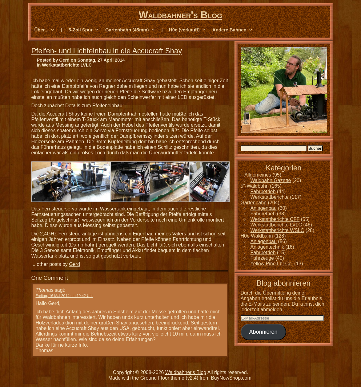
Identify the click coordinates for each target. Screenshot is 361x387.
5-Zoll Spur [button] (84, 30)
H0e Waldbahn (257, 235)
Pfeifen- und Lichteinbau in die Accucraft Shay (106, 51)
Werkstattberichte (270, 197)
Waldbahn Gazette (271, 180)
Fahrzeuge (262, 258)
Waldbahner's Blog (180, 14)
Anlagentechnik (267, 247)
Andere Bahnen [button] (232, 30)
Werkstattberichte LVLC (67, 65)
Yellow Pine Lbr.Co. (272, 263)
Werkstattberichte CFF (275, 219)
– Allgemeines (256, 174)
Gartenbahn (254, 202)
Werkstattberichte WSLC (277, 230)
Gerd (74, 264)
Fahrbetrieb (263, 191)
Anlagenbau (264, 208)
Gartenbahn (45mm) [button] (130, 30)
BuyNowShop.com (231, 378)
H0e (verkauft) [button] (187, 30)
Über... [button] (44, 30)
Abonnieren (263, 332)
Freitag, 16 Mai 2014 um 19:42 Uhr (64, 296)
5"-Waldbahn (255, 186)
